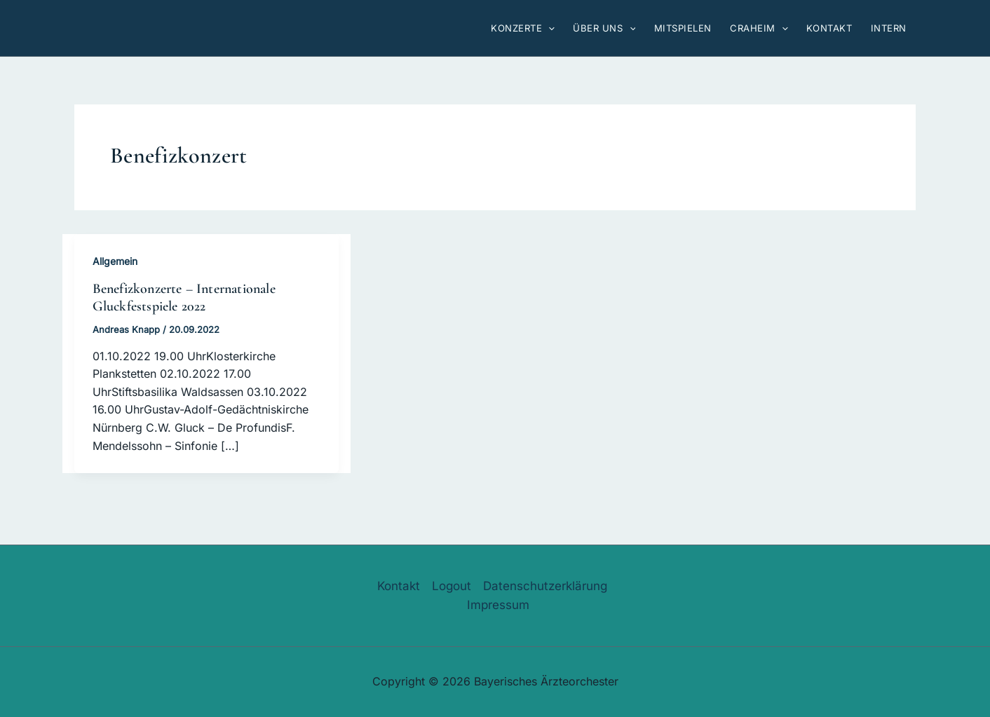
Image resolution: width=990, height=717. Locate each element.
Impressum (498, 605)
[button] (548, 28)
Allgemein (115, 261)
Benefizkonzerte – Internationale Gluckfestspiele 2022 (184, 297)
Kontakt (398, 586)
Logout (451, 586)
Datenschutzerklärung (545, 586)
